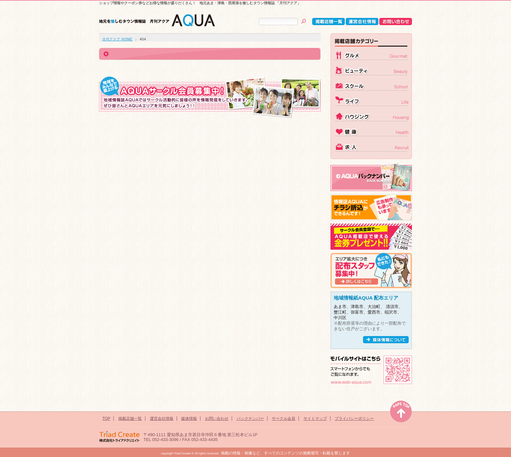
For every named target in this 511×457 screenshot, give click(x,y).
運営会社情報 (161, 418)
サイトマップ (315, 418)
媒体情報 (189, 418)
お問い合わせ (216, 418)
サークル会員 (283, 418)
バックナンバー (250, 418)
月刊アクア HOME (117, 39)
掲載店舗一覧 (130, 418)
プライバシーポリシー (354, 418)
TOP (106, 418)
